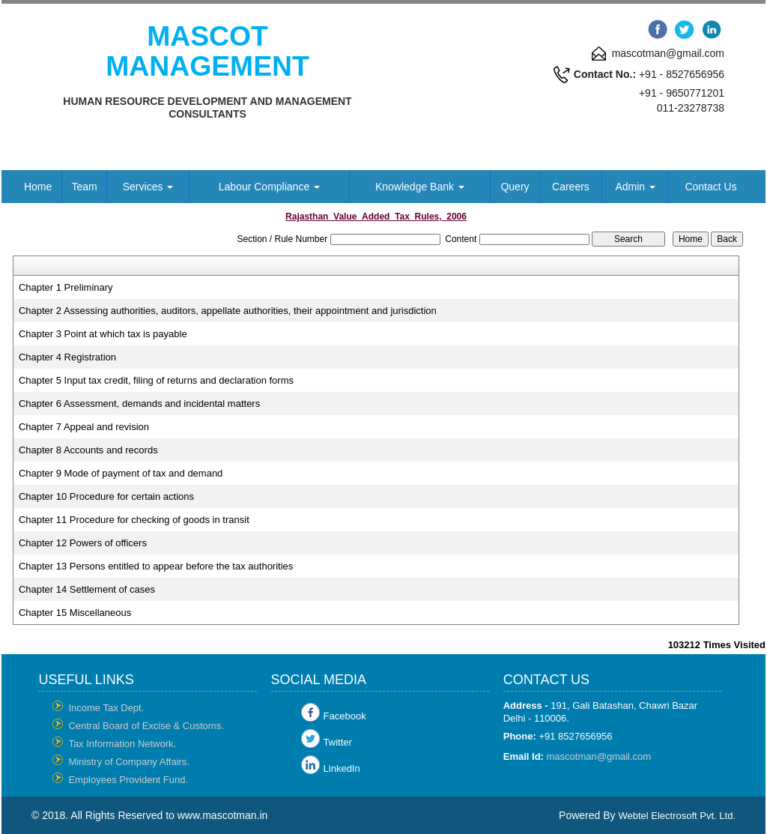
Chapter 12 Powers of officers (83, 543)
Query (514, 187)
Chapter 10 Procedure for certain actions (106, 496)
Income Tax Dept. (106, 707)
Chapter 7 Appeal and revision (84, 426)
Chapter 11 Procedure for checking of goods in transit (134, 519)
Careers (570, 187)
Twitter (338, 742)
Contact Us (710, 187)
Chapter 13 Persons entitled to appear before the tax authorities (156, 566)
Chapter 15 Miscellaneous (75, 612)
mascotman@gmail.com (599, 756)
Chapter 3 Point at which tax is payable (103, 333)
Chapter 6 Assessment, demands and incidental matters (139, 403)
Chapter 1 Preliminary (66, 287)
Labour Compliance (269, 187)
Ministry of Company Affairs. (129, 761)
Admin (635, 187)
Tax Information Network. (122, 743)
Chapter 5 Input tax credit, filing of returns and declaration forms (156, 380)
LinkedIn (342, 768)
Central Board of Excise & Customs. (145, 725)
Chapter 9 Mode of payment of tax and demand (120, 473)
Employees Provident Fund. (128, 779)
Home (38, 187)
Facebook (345, 716)
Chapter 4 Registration (67, 357)
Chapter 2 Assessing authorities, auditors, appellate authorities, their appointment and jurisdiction (228, 310)
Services (148, 187)
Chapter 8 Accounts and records (88, 450)
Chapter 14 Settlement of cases (87, 589)
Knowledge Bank (419, 187)
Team (84, 187)
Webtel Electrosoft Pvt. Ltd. (677, 815)
